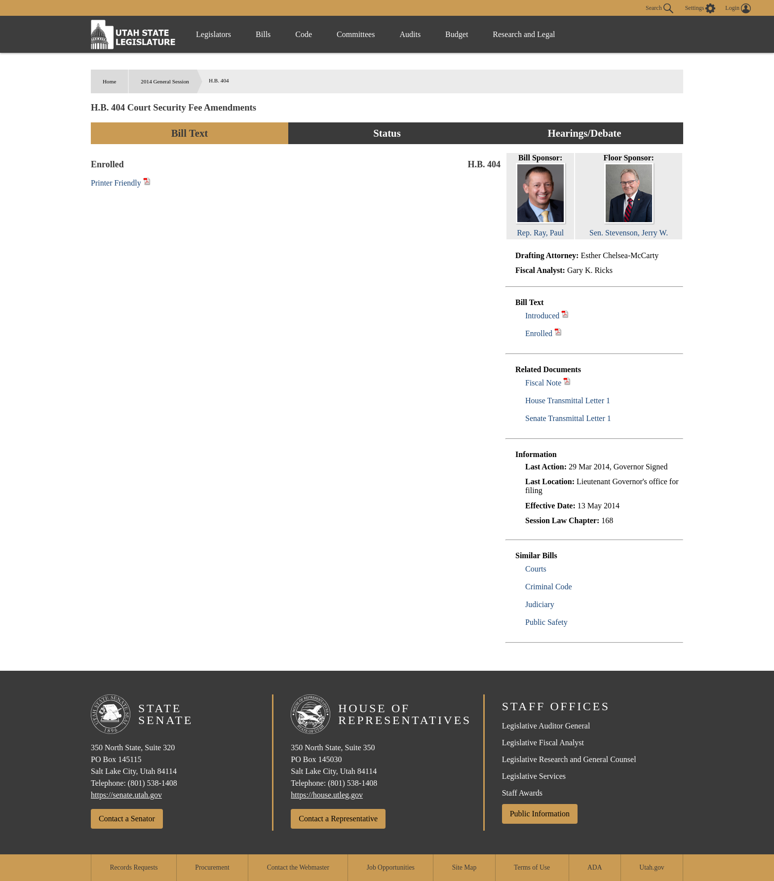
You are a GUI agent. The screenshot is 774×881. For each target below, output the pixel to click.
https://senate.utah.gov (126, 795)
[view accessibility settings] (700, 8)
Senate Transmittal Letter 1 (568, 418)
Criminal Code (548, 586)
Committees (356, 34)
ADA (594, 867)
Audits (410, 34)
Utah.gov (651, 867)
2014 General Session (165, 81)
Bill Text (189, 133)
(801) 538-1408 (152, 783)
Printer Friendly (121, 183)
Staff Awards (522, 793)
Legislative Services (534, 776)
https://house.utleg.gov (327, 795)
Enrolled (538, 333)
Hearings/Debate (584, 133)
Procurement (212, 867)
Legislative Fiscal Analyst (543, 742)
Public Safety (546, 622)
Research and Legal (524, 34)
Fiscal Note (543, 383)
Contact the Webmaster (298, 867)
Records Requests (133, 867)
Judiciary (539, 604)
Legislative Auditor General (546, 726)
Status (386, 133)
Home (109, 81)
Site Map (464, 867)
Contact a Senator (127, 818)
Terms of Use (532, 867)
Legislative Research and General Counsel (569, 759)
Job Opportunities (391, 867)
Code (303, 34)
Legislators (213, 34)
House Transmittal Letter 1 (567, 400)
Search (659, 8)
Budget (456, 34)
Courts (535, 569)
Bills (263, 34)
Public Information (540, 813)
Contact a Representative (338, 818)
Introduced (542, 315)
